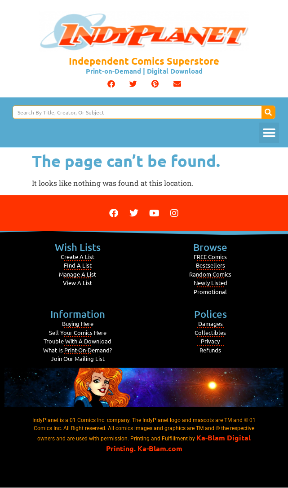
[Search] (268, 112)
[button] (111, 83)
